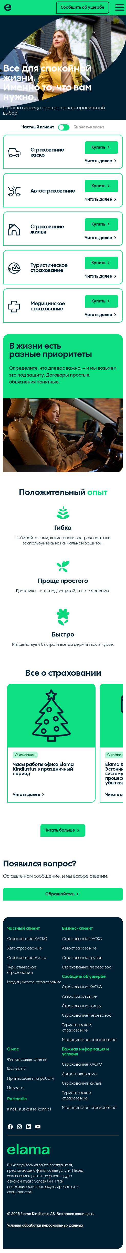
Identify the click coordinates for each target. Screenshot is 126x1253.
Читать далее (101, 161)
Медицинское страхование (34, 982)
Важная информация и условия (85, 1051)
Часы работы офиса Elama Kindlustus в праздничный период (43, 769)
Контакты (16, 1069)
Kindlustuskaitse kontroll (29, 1109)
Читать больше (63, 830)
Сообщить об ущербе (82, 7)
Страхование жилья (27, 958)
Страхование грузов (82, 958)
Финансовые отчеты (27, 1059)
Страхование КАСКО (27, 939)
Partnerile (17, 1099)
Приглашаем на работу (30, 1078)
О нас (13, 1049)
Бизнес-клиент (77, 928)
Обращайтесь (63, 894)
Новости (15, 1088)
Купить (101, 147)
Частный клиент (23, 928)
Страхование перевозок (86, 967)
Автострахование (24, 948)
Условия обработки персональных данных (45, 1225)
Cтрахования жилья (81, 1083)
